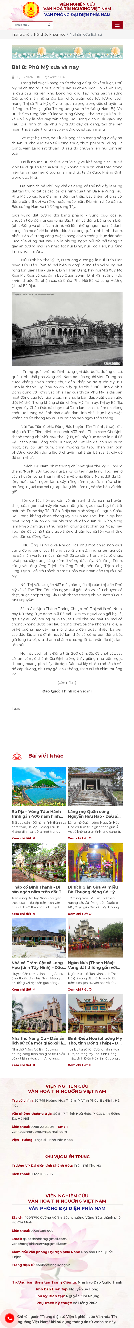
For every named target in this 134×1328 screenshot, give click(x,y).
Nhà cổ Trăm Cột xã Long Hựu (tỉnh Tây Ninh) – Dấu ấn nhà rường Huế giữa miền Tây (37, 970)
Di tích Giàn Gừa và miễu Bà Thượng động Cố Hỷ (93, 889)
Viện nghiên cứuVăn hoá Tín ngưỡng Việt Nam (67, 1089)
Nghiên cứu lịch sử (86, 34)
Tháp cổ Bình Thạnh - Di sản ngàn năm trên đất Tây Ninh (39, 892)
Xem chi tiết (23, 838)
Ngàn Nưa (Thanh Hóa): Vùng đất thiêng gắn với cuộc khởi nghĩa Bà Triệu (93, 967)
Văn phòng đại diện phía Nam (67, 1208)
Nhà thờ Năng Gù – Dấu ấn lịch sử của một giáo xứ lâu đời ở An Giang (38, 1043)
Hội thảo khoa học (49, 34)
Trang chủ (20, 34)
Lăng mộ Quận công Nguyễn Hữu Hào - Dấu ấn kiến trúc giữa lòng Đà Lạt (94, 816)
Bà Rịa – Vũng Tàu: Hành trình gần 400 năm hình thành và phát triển (36, 816)
